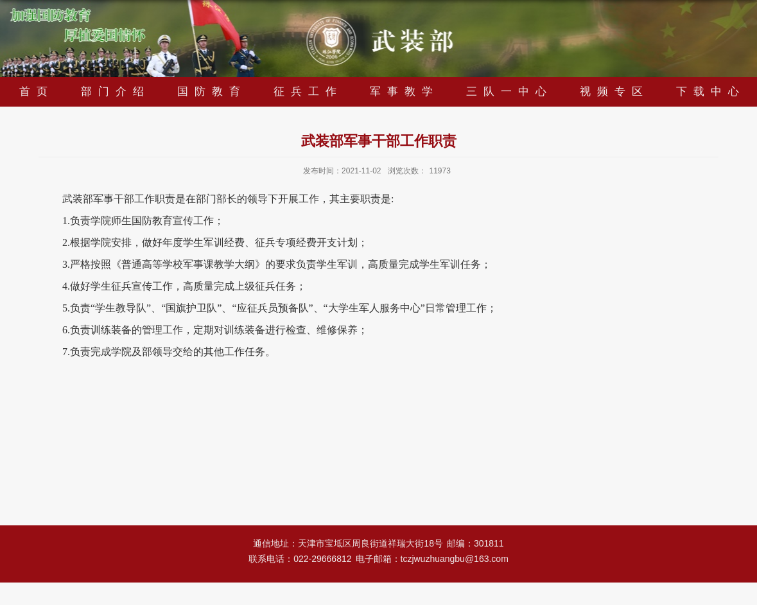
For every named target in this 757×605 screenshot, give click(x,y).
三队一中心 (509, 91)
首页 (36, 91)
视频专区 (614, 91)
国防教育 (212, 91)
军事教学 (404, 91)
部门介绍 (115, 91)
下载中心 (710, 91)
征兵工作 (308, 91)
